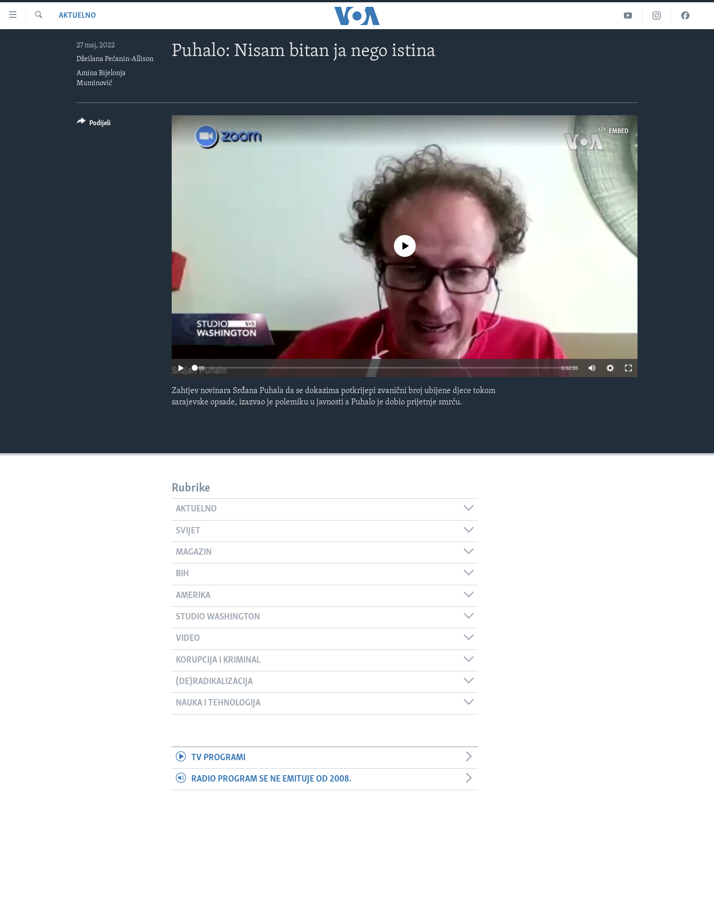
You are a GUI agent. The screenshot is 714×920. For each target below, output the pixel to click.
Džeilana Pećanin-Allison (114, 59)
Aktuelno (77, 15)
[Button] (94, 124)
